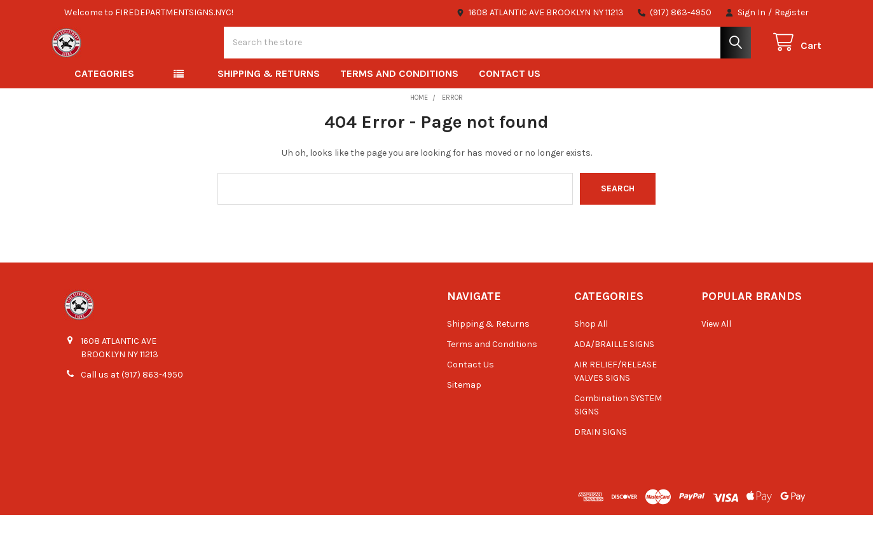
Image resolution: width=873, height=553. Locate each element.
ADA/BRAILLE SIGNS (614, 382)
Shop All (591, 362)
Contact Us (509, 112)
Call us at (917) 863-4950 (132, 413)
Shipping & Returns (268, 112)
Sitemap (464, 423)
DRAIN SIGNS (600, 470)
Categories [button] (104, 112)
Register (791, 12)
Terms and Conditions (399, 112)
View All (716, 362)
